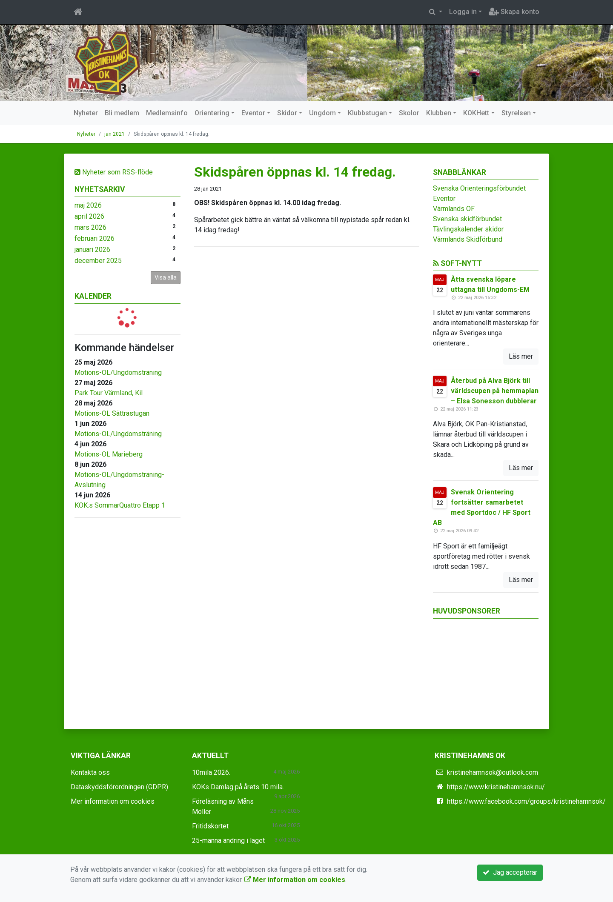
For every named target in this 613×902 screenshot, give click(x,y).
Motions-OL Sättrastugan (111, 413)
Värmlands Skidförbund (467, 239)
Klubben (438, 113)
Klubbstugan (367, 113)
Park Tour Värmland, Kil (108, 393)
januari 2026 (92, 249)
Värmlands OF (454, 209)
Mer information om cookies (113, 801)
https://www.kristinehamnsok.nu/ (496, 787)
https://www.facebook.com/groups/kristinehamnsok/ (526, 801)
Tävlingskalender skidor (468, 229)
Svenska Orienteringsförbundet (479, 188)
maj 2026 (88, 205)
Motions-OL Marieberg (108, 454)
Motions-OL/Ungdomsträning (118, 372)
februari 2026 (94, 238)
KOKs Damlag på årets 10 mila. (238, 787)
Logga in (463, 12)
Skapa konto (514, 12)
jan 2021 (114, 134)
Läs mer (521, 356)
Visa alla (166, 277)
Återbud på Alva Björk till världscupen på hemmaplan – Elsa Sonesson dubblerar (495, 391)
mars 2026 (90, 227)
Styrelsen (516, 113)
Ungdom (322, 113)
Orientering (212, 113)
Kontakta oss (90, 772)
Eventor (253, 113)
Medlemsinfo (167, 113)
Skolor (409, 113)
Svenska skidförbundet (467, 219)
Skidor (287, 113)
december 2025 (98, 261)
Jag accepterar (510, 872)
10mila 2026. (211, 772)
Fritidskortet (210, 826)
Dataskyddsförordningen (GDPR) (119, 787)
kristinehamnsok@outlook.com (492, 772)
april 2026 (89, 216)
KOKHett (476, 113)
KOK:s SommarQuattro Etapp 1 (119, 505)
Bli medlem (122, 113)
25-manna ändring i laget (228, 840)
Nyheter (86, 113)
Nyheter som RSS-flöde (113, 172)
